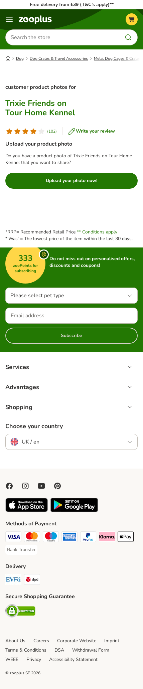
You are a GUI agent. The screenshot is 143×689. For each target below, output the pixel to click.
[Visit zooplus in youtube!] (41, 486)
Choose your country (34, 426)
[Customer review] (31, 131)
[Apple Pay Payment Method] (126, 537)
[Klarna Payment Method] (107, 537)
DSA (59, 650)
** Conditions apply (97, 232)
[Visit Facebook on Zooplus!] (9, 486)
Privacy (33, 659)
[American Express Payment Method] (69, 537)
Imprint (111, 641)
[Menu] (9, 19)
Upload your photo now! (71, 180)
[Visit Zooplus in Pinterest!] (57, 486)
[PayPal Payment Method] (88, 537)
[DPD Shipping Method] (32, 580)
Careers (41, 641)
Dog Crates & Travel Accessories (59, 58)
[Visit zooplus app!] (26, 510)
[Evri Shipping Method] (13, 580)
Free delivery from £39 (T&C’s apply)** (72, 4)
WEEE (11, 659)
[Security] (20, 612)
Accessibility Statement (73, 659)
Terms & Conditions (25, 650)
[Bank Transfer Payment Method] (21, 549)
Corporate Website (76, 641)
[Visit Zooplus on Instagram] (25, 486)
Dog (20, 58)
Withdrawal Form (90, 650)
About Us (15, 641)
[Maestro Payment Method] (51, 537)
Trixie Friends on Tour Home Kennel (40, 108)
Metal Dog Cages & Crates (117, 58)
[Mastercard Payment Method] (32, 537)
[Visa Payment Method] (13, 537)
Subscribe (71, 335)
